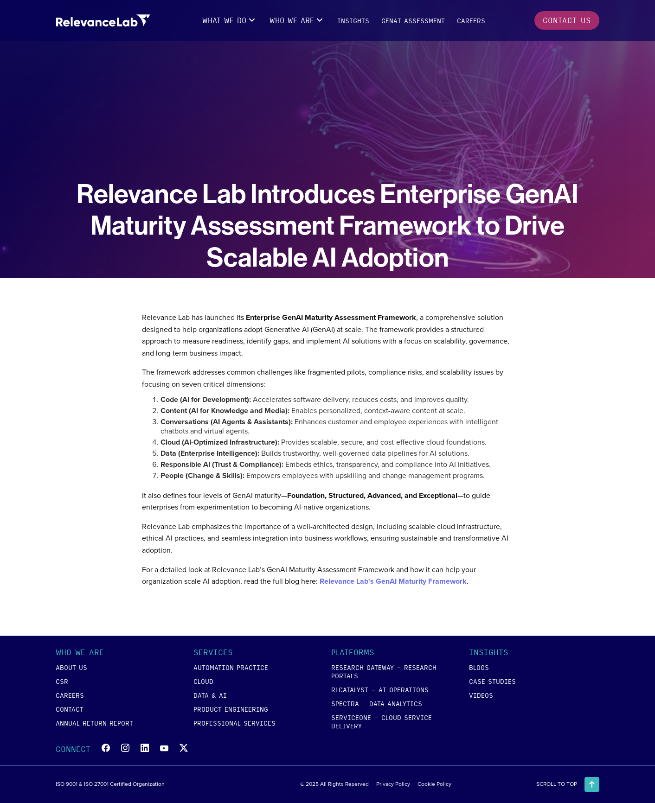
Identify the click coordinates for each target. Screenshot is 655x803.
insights (353, 20)
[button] (229, 20)
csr (62, 681)
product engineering (230, 708)
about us (71, 667)
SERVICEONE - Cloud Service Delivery (381, 721)
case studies (492, 681)
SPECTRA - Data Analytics (376, 703)
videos (481, 695)
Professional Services (234, 722)
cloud (203, 681)
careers (471, 20)
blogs (479, 667)
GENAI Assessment (413, 20)
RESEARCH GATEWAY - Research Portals (384, 671)
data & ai (210, 695)
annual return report (94, 722)
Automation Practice (230, 667)
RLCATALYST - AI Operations (380, 689)
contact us (567, 20)
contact (69, 708)
